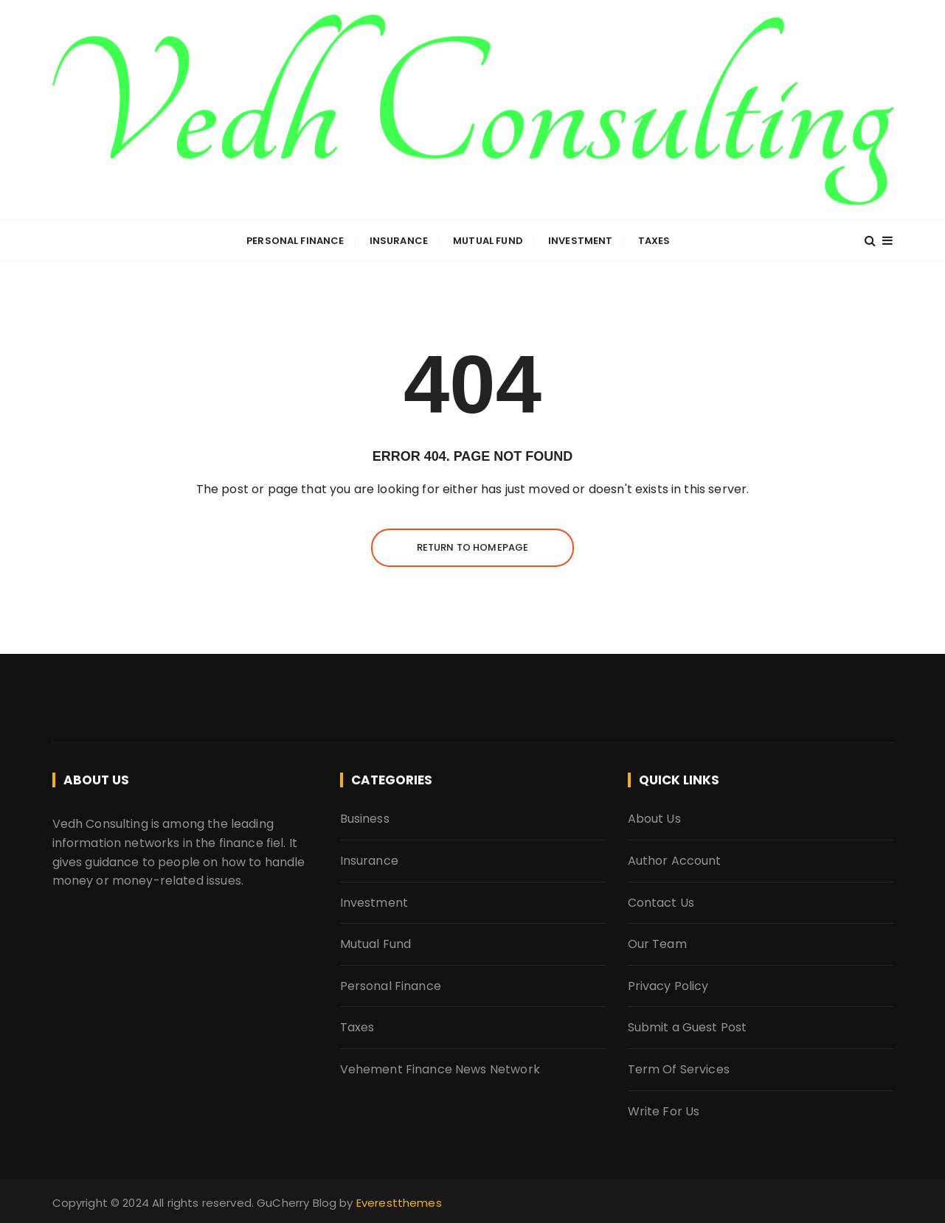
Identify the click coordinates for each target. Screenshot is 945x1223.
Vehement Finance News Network (440, 1069)
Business (365, 818)
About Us (654, 818)
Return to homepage (473, 547)
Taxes (654, 241)
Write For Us (664, 1111)
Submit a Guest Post (687, 1027)
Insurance (399, 241)
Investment (580, 241)
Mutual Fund (488, 241)
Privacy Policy (668, 986)
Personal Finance (295, 241)
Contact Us (661, 902)
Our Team (657, 943)
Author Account (674, 860)
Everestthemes (399, 1202)
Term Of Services (679, 1069)
